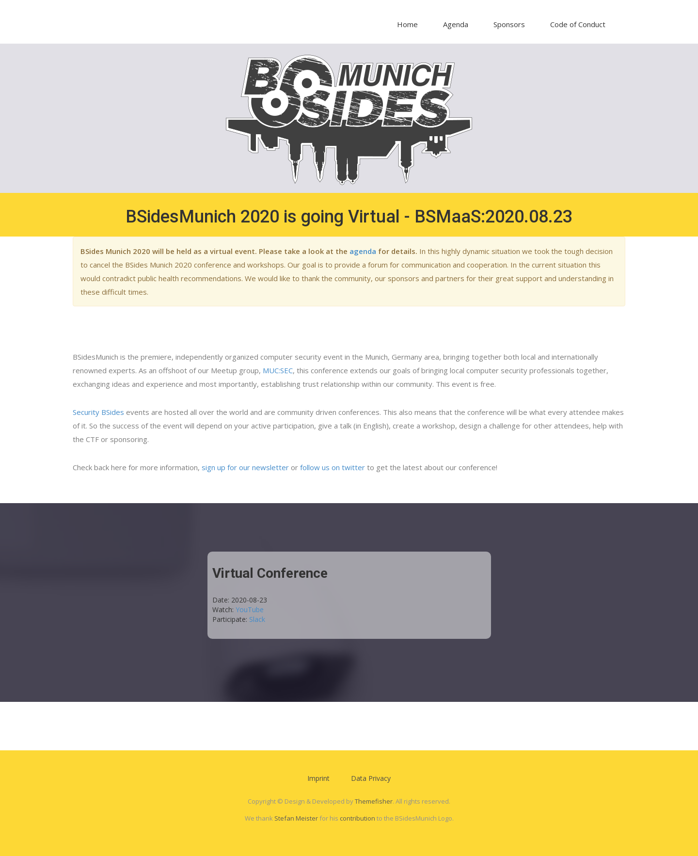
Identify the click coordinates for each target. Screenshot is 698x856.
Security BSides (98, 412)
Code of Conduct (577, 24)
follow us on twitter (332, 467)
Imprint (318, 778)
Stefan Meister (296, 818)
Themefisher (374, 801)
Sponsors (509, 24)
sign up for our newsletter (245, 467)
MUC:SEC (278, 370)
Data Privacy (371, 778)
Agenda (455, 24)
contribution (357, 818)
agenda (362, 251)
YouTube (250, 609)
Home (407, 24)
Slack (257, 619)
